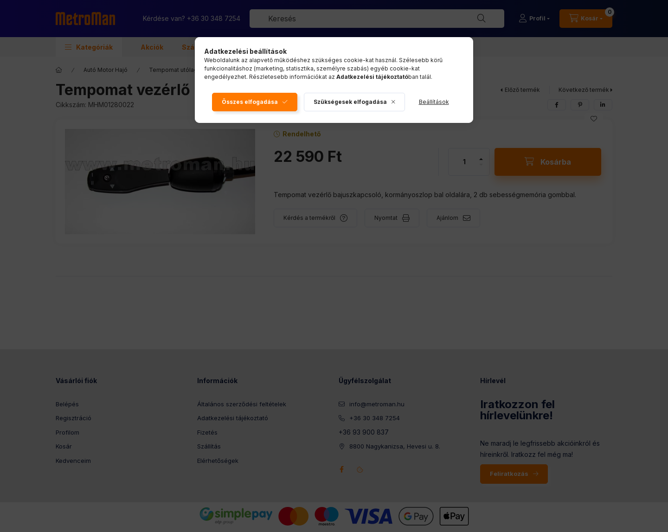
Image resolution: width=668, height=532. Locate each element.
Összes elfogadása (250, 101)
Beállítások (434, 101)
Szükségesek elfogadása (350, 101)
